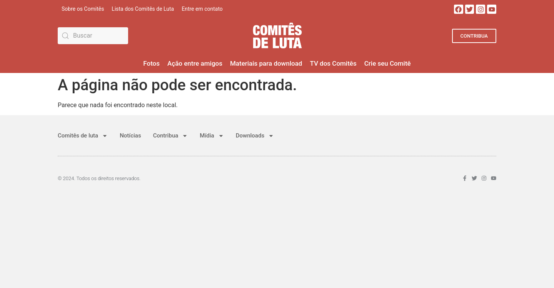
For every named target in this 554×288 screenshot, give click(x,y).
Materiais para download (266, 63)
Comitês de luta (83, 135)
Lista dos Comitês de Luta (143, 9)
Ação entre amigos (194, 63)
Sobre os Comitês (83, 9)
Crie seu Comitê (387, 63)
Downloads (255, 135)
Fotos (151, 63)
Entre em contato (202, 9)
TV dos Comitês (333, 63)
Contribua (170, 135)
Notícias (130, 135)
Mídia (212, 135)
